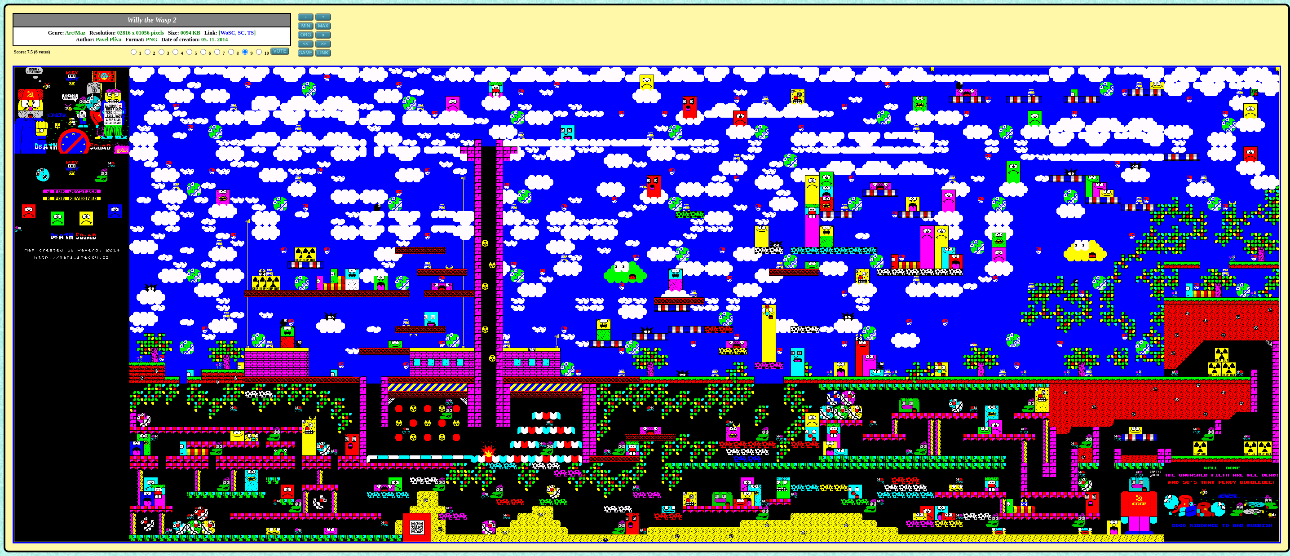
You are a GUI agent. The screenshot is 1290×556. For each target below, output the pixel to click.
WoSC (228, 33)
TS (250, 33)
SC (241, 33)
